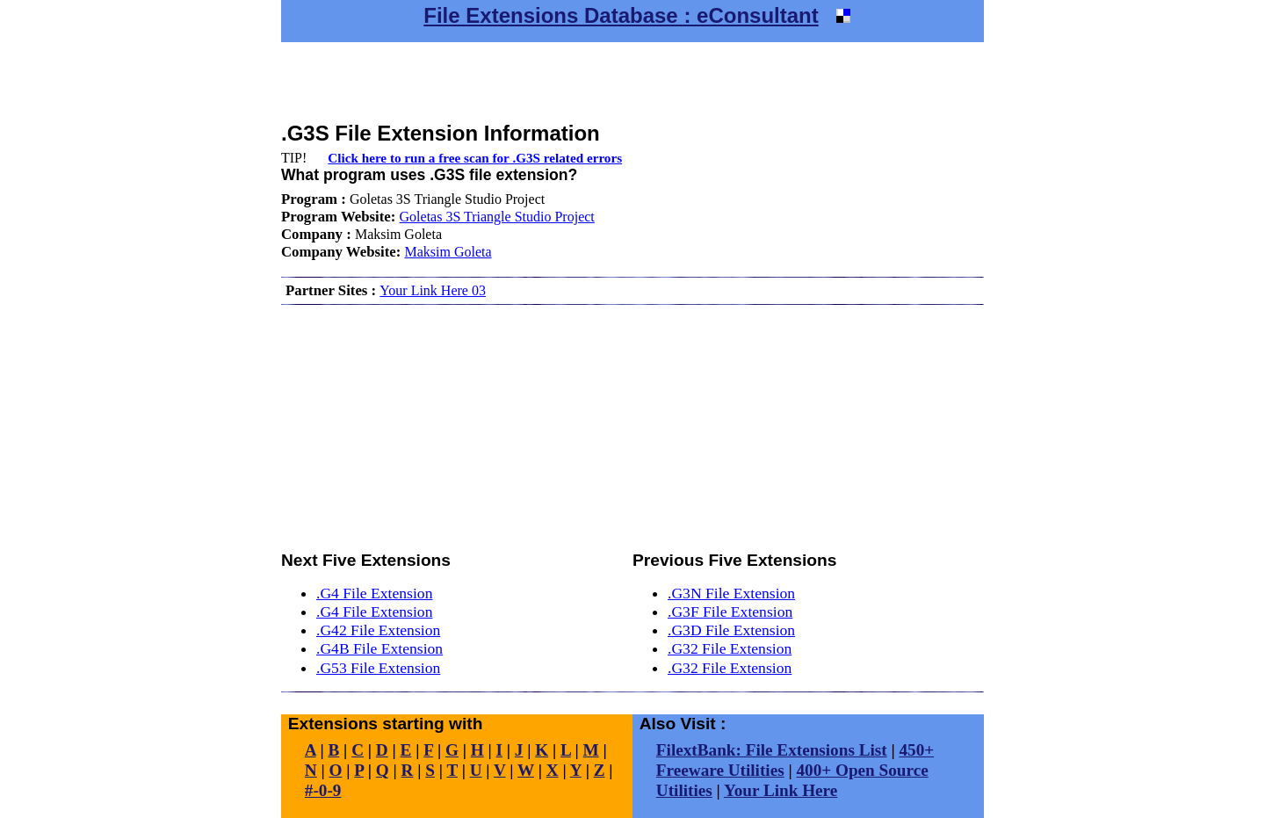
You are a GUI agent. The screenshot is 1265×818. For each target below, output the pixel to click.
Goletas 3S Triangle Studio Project (497, 216)
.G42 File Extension (378, 630)
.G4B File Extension (379, 648)
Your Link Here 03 (433, 290)
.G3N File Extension (731, 593)
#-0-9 (323, 790)
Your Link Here (780, 790)
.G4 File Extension (374, 593)
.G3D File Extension (731, 630)
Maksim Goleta (447, 251)
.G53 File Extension (378, 668)
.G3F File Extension (730, 611)
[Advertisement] (632, 81)
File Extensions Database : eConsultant (620, 15)
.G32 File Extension (730, 648)
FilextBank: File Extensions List (771, 750)
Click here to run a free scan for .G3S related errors (475, 157)
